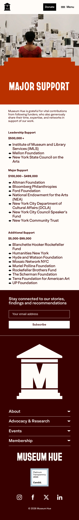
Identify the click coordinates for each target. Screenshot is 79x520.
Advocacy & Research (29, 421)
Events (15, 431)
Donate (49, 7)
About (14, 411)
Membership (21, 441)
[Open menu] (67, 7)
